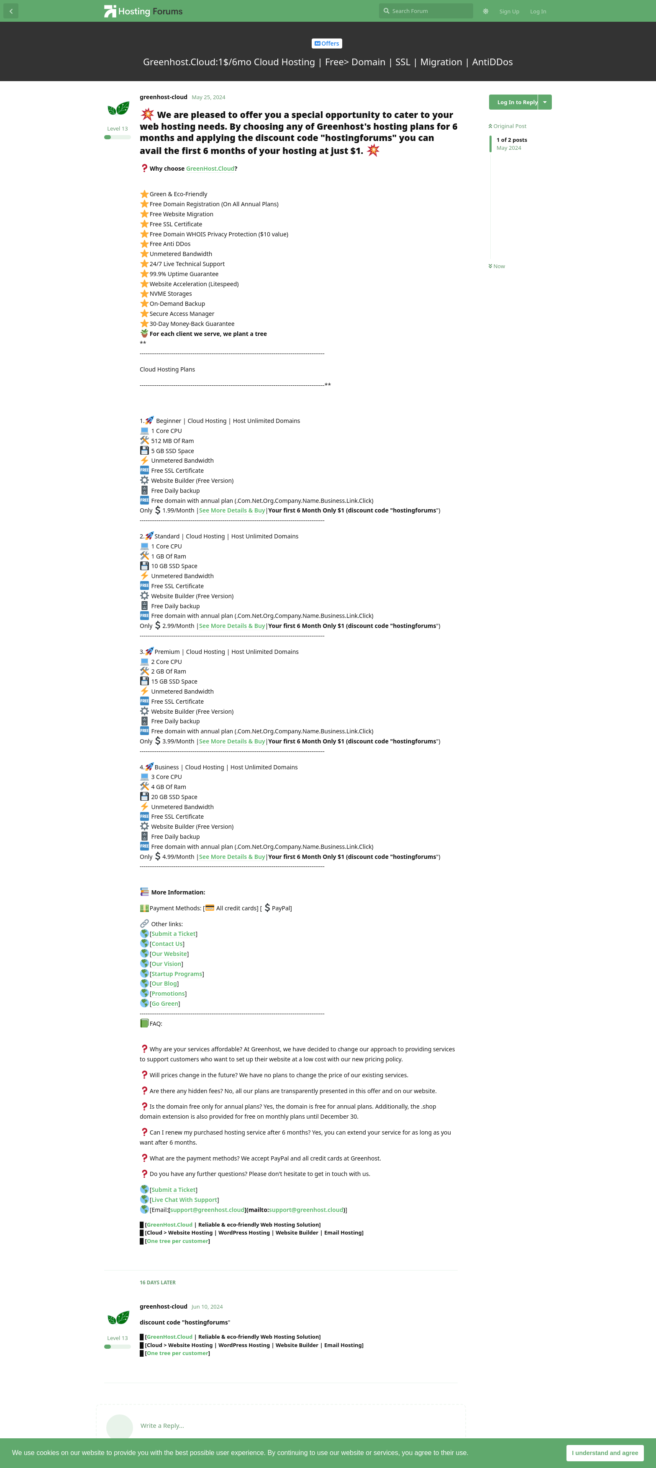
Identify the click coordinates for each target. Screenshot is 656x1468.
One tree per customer (177, 1241)
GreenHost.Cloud (210, 168)
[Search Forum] (426, 10)
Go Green (164, 1003)
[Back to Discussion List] (10, 10)
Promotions (167, 993)
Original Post (507, 126)
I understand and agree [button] (605, 1453)
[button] (471, 1454)
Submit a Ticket (173, 934)
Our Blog (164, 983)
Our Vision (166, 964)
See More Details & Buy (232, 510)
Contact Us (166, 944)
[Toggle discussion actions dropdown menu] (545, 102)
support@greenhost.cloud (207, 1210)
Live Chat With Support (184, 1200)
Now (497, 266)
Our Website (169, 954)
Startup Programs (176, 974)
